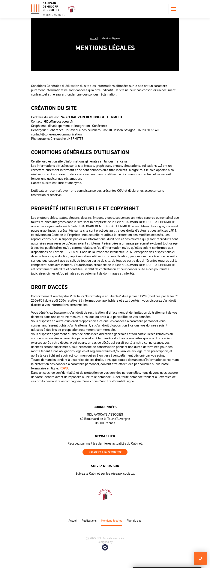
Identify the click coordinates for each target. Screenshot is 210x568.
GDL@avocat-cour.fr (58, 121)
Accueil (73, 521)
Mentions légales (111, 521)
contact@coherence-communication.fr (58, 134)
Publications (89, 521)
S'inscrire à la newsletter (105, 452)
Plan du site (134, 521)
